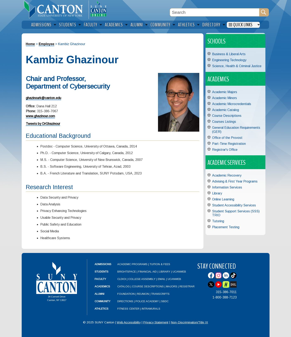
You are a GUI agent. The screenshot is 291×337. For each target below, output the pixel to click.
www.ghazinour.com (40, 116)
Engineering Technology (229, 60)
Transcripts (160, 293)
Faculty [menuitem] (90, 25)
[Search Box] (214, 12)
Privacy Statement (155, 322)
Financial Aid (147, 271)
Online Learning (223, 199)
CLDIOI (121, 279)
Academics (102, 286)
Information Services (227, 187)
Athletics (101, 308)
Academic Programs (132, 264)
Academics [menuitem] (114, 25)
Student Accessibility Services (234, 205)
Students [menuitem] (67, 25)
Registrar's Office (225, 149)
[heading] (55, 9)
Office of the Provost (227, 137)
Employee (46, 44)
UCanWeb (179, 271)
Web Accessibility (129, 322)
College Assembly (142, 279)
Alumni (99, 293)
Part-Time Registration (229, 143)
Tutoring (218, 221)
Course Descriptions (226, 115)
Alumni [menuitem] (137, 25)
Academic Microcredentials (231, 104)
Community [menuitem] (160, 25)
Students (101, 271)
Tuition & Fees (160, 264)
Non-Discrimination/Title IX (189, 322)
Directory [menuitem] (211, 25)
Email (161, 279)
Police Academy (147, 301)
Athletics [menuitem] (186, 25)
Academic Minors (224, 98)
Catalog (123, 286)
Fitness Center (128, 308)
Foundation (126, 293)
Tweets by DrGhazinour (43, 123)
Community (102, 301)
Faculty (100, 279)
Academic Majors (224, 92)
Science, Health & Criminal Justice (236, 66)
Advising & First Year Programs (235, 181)
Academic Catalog (225, 110)
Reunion (143, 293)
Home (30, 44)
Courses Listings (224, 121)
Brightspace (126, 271)
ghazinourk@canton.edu (43, 98)
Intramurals (151, 308)
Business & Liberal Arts (229, 54)
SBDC (165, 301)
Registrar (187, 286)
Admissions (103, 264)
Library (217, 193)
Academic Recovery (226, 175)
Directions (125, 301)
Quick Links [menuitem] (243, 25)
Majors (171, 286)
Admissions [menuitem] (41, 25)
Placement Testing (225, 227)
